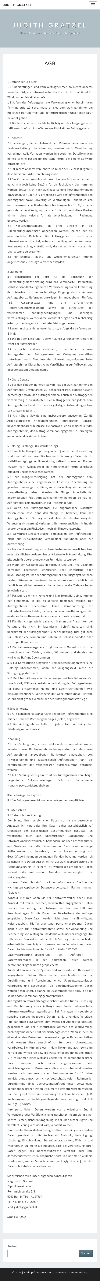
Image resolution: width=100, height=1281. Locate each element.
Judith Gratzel (17, 4)
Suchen (12, 1246)
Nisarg (83, 1272)
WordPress (59, 1272)
